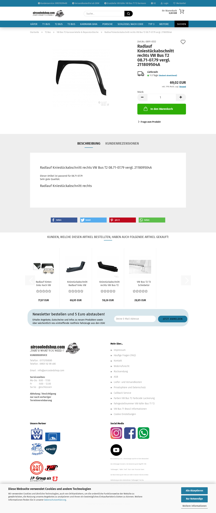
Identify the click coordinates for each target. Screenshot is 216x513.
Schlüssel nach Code (130, 24)
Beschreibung (88, 143)
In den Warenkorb (158, 108)
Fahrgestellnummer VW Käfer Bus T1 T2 (134, 403)
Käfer (33, 24)
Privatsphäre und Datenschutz (130, 387)
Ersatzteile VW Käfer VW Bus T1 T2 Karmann (125, 3)
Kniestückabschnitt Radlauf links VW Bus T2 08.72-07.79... (77, 284)
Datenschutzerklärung (55, 500)
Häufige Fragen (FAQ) (125, 355)
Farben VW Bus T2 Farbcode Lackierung (134, 398)
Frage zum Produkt (151, 121)
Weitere (164, 24)
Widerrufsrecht (121, 366)
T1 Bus (46, 24)
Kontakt (118, 360)
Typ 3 (151, 24)
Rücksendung (121, 371)
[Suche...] (128, 13)
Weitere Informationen (194, 506)
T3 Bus (71, 24)
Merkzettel (179, 3)
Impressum (120, 350)
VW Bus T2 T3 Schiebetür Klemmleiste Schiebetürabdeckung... (144, 284)
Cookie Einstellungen (125, 414)
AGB (116, 376)
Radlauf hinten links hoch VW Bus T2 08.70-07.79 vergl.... (43, 284)
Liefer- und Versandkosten (128, 382)
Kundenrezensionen (122, 143)
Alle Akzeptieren (194, 490)
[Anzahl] (161, 97)
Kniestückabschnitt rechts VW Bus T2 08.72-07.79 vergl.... (109, 284)
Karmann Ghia (88, 24)
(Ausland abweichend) (168, 75)
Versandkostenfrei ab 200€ (85, 3)
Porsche (107, 24)
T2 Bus (59, 24)
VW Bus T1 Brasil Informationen (130, 408)
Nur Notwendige (194, 498)
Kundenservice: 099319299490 (52, 3)
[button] (142, 97)
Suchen (181, 24)
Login (164, 3)
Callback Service (122, 393)
